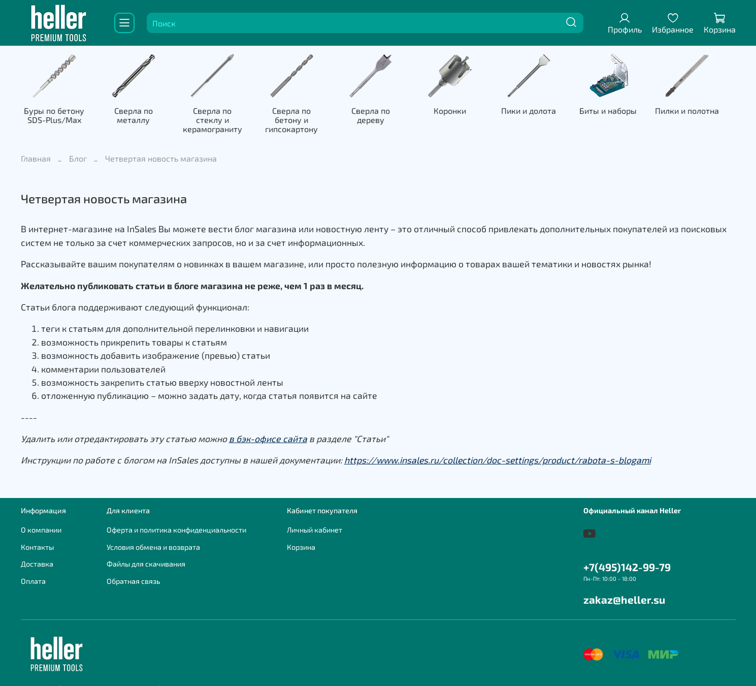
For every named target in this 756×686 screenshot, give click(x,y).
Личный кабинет (314, 521)
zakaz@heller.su (624, 591)
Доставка (37, 555)
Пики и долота (539, 111)
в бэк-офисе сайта (268, 430)
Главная (36, 150)
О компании (41, 521)
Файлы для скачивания (146, 555)
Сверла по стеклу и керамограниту (216, 116)
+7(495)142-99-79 (627, 558)
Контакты (37, 539)
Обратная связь (133, 573)
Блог (78, 150)
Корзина (301, 539)
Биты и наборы (620, 111)
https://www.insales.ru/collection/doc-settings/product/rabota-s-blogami (497, 452)
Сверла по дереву (378, 111)
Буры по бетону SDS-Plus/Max (55, 116)
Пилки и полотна (701, 111)
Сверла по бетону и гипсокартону (297, 116)
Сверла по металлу (135, 116)
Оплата (33, 573)
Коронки (459, 111)
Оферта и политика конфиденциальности (176, 521)
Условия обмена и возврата (153, 539)
